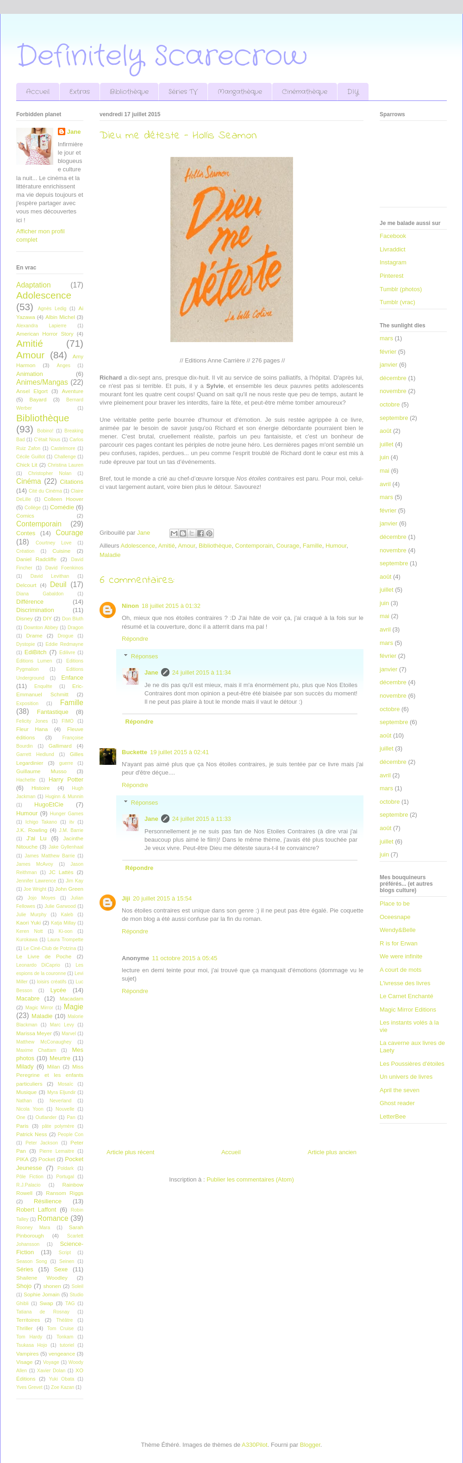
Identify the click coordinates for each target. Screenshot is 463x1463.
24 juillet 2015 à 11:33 (201, 818)
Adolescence (138, 545)
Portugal (65, 1176)
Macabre (28, 998)
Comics (25, 516)
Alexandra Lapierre (41, 325)
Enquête (43, 686)
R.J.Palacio (28, 1185)
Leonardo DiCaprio (38, 965)
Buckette (134, 752)
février (388, 351)
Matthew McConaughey (43, 1041)
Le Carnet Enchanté (406, 996)
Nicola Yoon (30, 1109)
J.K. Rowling (31, 830)
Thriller (24, 1328)
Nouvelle (65, 1109)
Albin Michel (60, 317)
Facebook (393, 235)
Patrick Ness (31, 1134)
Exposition (27, 703)
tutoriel (67, 1345)
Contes (25, 533)
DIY (353, 91)
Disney (24, 618)
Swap (46, 1303)
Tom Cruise (60, 1328)
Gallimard (60, 746)
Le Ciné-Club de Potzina (50, 948)
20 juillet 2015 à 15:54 (162, 898)
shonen (52, 1286)
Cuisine (61, 551)
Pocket (46, 1159)
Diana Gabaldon (39, 593)
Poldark (65, 1168)
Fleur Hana (32, 729)
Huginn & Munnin (64, 796)
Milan (53, 1066)
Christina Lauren (65, 465)
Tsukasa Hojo (31, 1345)
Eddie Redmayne (64, 644)
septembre (394, 417)
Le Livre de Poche (43, 956)
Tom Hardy (29, 1336)
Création (25, 551)
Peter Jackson (41, 1142)
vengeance (62, 1353)
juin (384, 457)
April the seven (399, 1090)
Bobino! (45, 430)
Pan (71, 1117)
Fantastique (53, 711)
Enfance (72, 677)
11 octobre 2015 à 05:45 (184, 958)
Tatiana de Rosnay (42, 1311)
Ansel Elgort (32, 391)
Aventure (72, 391)
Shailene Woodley (42, 1278)
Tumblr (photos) (401, 289)
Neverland (60, 1100)
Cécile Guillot (30, 456)
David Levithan (50, 576)
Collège (33, 507)
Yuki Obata (61, 1379)
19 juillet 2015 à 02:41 (179, 752)
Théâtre (64, 1320)
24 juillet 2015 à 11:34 (201, 672)
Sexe (61, 1269)
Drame (34, 635)
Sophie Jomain (42, 1294)
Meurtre (60, 1058)
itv (71, 822)
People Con (70, 1134)
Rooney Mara (33, 1227)
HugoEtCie (48, 804)
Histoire (40, 788)
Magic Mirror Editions (408, 1009)
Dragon (75, 627)
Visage (24, 1362)
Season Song (31, 1261)
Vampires (27, 1353)
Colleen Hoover (63, 499)
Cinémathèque (304, 91)
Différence (30, 601)
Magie (73, 1007)
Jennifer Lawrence (36, 880)
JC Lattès (61, 872)
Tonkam (64, 1336)
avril (385, 484)
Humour (336, 545)
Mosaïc (66, 1084)
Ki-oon (66, 931)
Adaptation (33, 285)
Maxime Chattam (36, 1050)
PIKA (22, 1159)
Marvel (69, 1033)
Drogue (65, 635)
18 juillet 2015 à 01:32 (171, 605)
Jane (151, 672)
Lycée (58, 990)
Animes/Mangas (42, 382)
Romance (53, 1218)
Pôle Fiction (30, 1176)
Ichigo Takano (41, 822)
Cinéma (28, 481)
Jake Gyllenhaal (66, 847)
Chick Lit (27, 465)
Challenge (65, 456)
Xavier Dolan (51, 1370)
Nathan (24, 1100)
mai (384, 470)
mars (386, 338)
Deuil (58, 584)
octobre (390, 404)
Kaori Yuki (28, 922)
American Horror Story (45, 334)
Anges (63, 365)
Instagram (393, 262)
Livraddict (393, 249)
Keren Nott (29, 931)
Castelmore (62, 448)
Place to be (395, 903)
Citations (71, 481)
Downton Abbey (41, 627)
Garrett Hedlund (35, 754)
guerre (66, 763)
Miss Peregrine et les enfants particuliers (49, 1074)
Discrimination (35, 609)
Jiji (126, 898)
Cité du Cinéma (45, 491)
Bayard (37, 399)
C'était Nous (47, 439)
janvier (388, 364)
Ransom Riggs (64, 1193)
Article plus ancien (332, 1152)
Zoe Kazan (62, 1387)
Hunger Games (66, 813)
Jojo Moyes (42, 897)
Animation (29, 373)
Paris (22, 1126)
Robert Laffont (36, 1209)
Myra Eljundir (61, 1092)
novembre (393, 391)
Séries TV (183, 91)
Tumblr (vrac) (397, 302)
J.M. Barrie (71, 830)
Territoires (28, 1320)
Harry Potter (66, 779)
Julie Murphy (31, 914)
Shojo (23, 1285)
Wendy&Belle (398, 929)
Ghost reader (397, 1103)
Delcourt (26, 585)
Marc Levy (62, 1024)
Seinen (66, 1261)
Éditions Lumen (34, 660)
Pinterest (391, 275)
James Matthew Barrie (50, 855)
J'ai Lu (36, 838)
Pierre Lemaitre (56, 1151)
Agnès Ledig (52, 308)
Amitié (166, 545)
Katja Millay (63, 922)
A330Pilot (255, 1444)
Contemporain (254, 545)
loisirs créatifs (52, 981)
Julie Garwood (59, 906)
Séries (24, 1269)
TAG (70, 1303)
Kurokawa (27, 939)
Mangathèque (240, 91)
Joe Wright (35, 889)
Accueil (38, 91)
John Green (69, 889)
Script (64, 1252)
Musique (26, 1092)
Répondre (135, 638)
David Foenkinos (64, 567)
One (20, 1117)
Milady (25, 1066)
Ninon (130, 605)
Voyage (51, 1362)
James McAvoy (34, 864)
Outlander (46, 1117)
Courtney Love (54, 542)
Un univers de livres (406, 1076)
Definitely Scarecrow (161, 56)
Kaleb (67, 914)
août (385, 430)
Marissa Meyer (34, 1033)
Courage (288, 545)
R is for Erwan (399, 943)
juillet (387, 444)
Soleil (77, 1286)
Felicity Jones (32, 721)
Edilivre (67, 652)
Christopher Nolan (50, 473)
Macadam (71, 998)
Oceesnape (395, 916)
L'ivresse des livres (405, 983)
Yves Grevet (29, 1387)
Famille (312, 545)
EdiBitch (36, 652)
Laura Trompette (65, 939)
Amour (186, 545)
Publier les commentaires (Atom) (250, 1179)
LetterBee (393, 1116)
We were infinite (401, 956)
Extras (79, 91)
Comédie (62, 507)
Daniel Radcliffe (36, 559)
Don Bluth (72, 618)
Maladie (110, 554)
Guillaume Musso (41, 771)
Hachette (26, 779)
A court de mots (400, 969)
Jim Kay (74, 880)
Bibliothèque (129, 91)
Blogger (310, 1444)
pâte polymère (58, 1126)
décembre (393, 378)
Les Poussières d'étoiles (412, 1063)
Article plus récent (130, 1152)
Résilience (48, 1201)
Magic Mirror (39, 1007)
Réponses (144, 656)
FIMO (68, 721)
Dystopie (25, 644)
